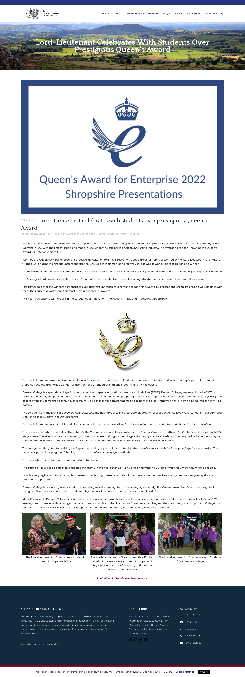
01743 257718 (192, 635)
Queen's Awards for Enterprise (73, 233)
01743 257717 (192, 614)
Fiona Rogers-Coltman (112, 233)
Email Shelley (193, 642)
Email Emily (192, 621)
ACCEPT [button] (204, 672)
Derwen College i (73, 380)
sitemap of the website (45, 644)
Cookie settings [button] (184, 671)
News (49, 233)
